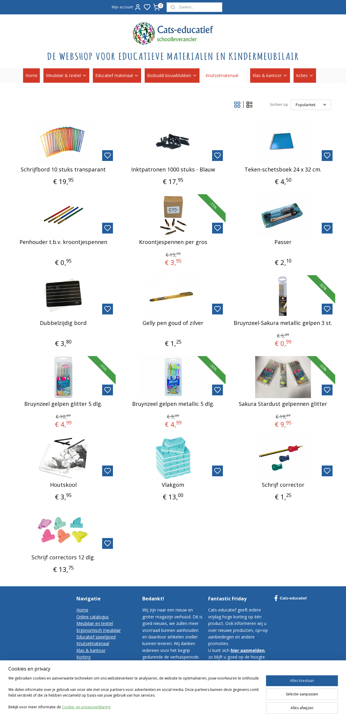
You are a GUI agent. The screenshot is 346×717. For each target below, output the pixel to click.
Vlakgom (173, 485)
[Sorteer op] (310, 105)
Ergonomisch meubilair (98, 630)
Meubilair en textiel (94, 623)
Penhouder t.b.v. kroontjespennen (63, 242)
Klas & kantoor (270, 75)
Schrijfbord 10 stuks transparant (63, 169)
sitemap (232, 706)
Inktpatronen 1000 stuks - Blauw (173, 169)
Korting (83, 657)
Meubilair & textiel (66, 75)
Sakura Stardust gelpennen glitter (283, 404)
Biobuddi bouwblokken (172, 75)
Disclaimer (86, 684)
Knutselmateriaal (225, 75)
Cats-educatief (290, 598)
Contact (84, 664)
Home (31, 75)
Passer (282, 242)
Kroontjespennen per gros (173, 242)
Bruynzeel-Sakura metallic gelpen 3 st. (283, 323)
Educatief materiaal (117, 75)
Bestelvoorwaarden (95, 670)
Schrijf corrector (283, 485)
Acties (305, 75)
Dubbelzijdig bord (63, 323)
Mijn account (126, 7)
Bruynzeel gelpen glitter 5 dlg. (63, 404)
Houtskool (63, 485)
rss (244, 706)
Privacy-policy (89, 677)
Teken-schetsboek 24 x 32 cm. (282, 169)
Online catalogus (92, 617)
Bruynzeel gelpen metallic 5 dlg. (173, 404)
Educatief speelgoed (96, 637)
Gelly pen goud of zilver (173, 323)
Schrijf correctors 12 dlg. (63, 557)
